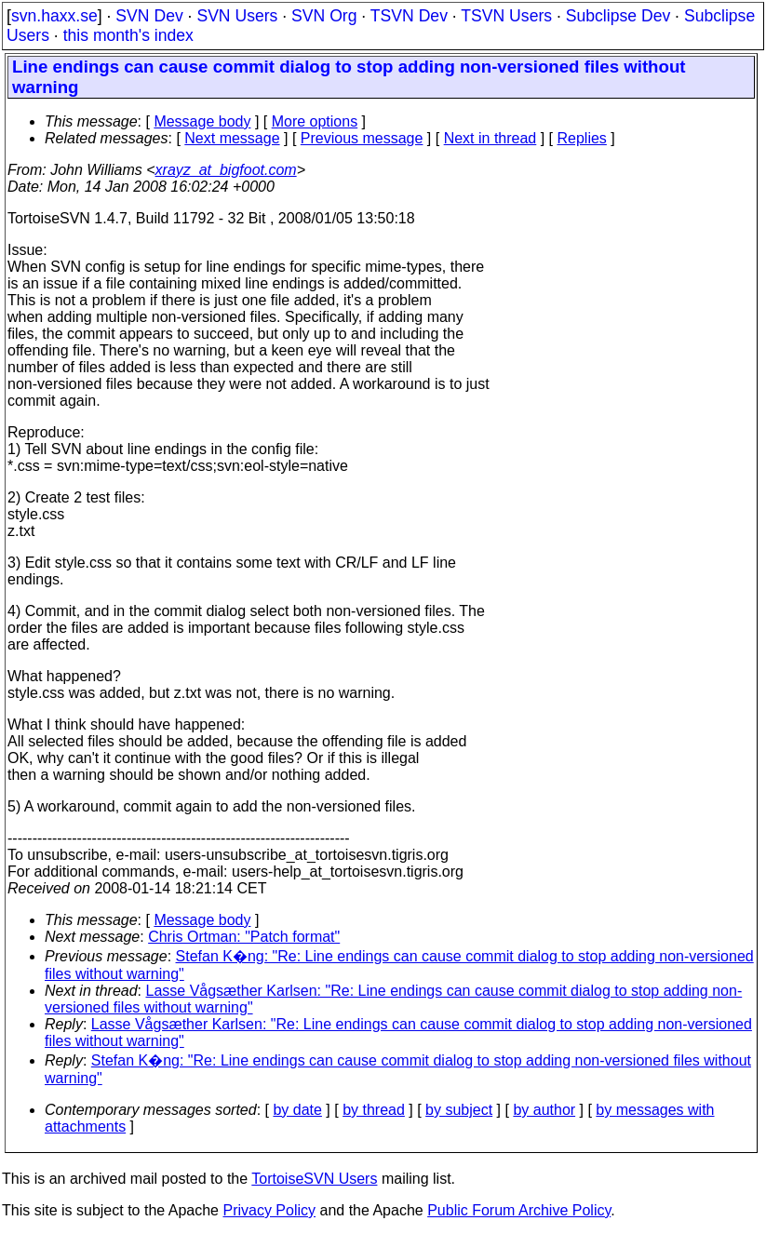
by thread (374, 1110)
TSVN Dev (409, 16)
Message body (202, 121)
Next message (231, 138)
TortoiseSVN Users (314, 1179)
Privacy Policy (269, 1210)
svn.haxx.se (54, 16)
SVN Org (323, 16)
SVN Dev (148, 16)
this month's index (128, 35)
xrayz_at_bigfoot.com (226, 170)
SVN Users (236, 16)
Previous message (362, 138)
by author (544, 1110)
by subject (458, 1110)
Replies (582, 138)
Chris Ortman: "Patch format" (244, 937)
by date (297, 1110)
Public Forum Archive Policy (519, 1210)
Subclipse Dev (618, 16)
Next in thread (490, 138)
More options (315, 121)
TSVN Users (506, 16)
